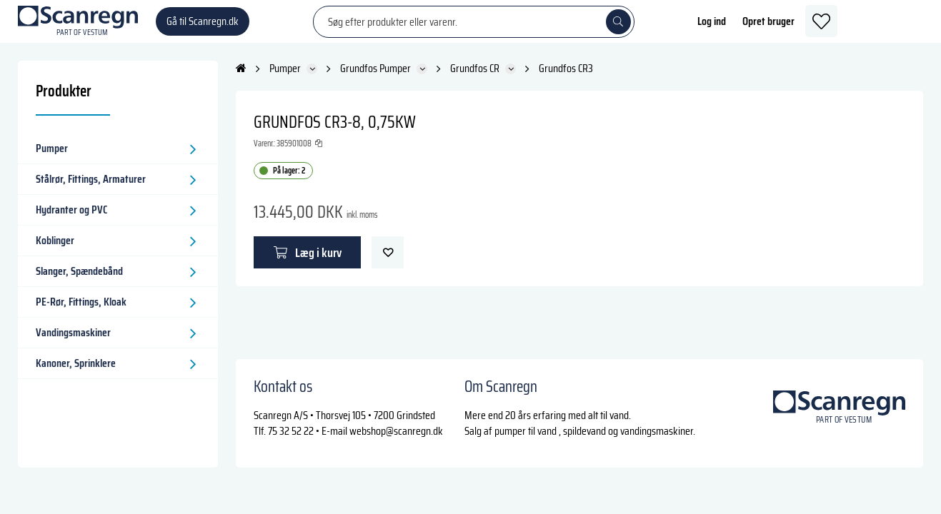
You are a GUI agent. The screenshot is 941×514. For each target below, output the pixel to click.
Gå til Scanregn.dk (202, 28)
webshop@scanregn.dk (396, 431)
